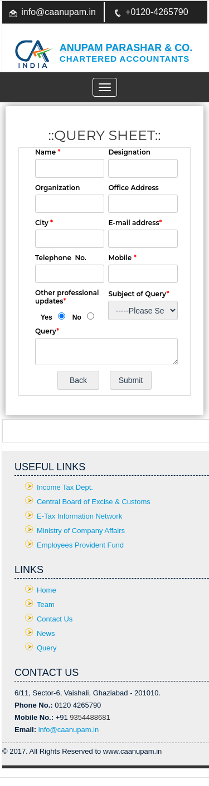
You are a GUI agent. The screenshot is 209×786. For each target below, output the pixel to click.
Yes (46, 317)
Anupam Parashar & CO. (126, 47)
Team (46, 604)
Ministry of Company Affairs (81, 530)
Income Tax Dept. (65, 487)
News (46, 633)
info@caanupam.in (58, 12)
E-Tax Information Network (79, 516)
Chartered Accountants (125, 58)
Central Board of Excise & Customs (93, 502)
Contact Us (54, 619)
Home (46, 590)
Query (46, 648)
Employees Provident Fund (80, 545)
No (76, 317)
